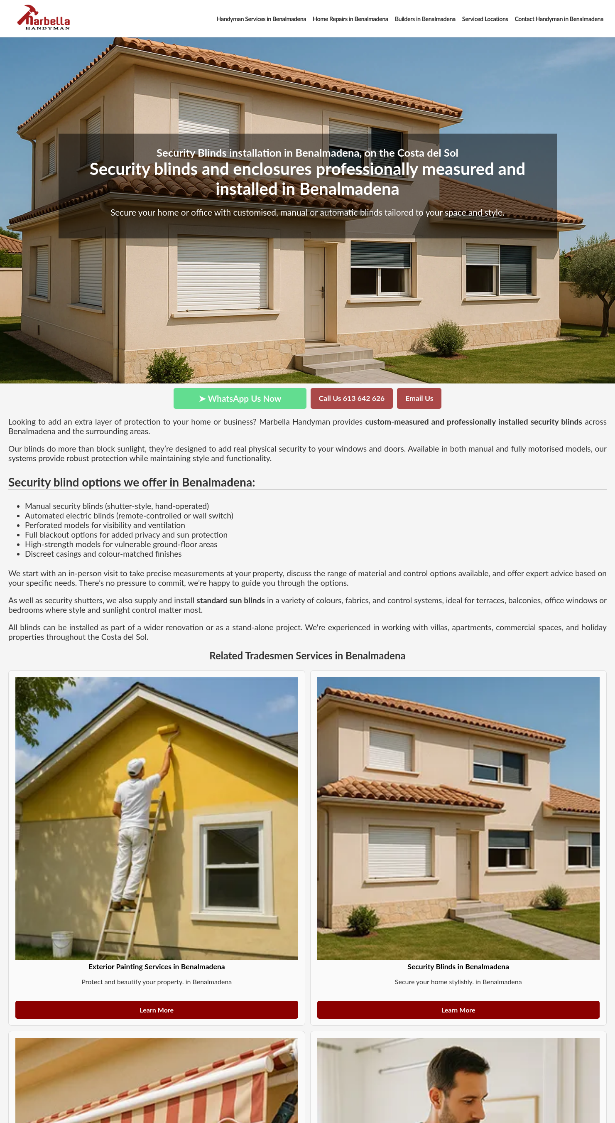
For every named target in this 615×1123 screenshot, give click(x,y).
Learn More (157, 1010)
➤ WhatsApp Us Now (240, 398)
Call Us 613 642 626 (352, 398)
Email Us (419, 398)
